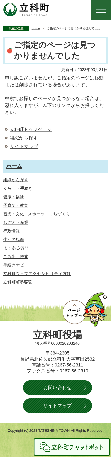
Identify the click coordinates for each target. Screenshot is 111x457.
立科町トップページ (31, 129)
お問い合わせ (57, 387)
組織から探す (24, 137)
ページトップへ (85, 309)
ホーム (36, 28)
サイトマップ (24, 146)
